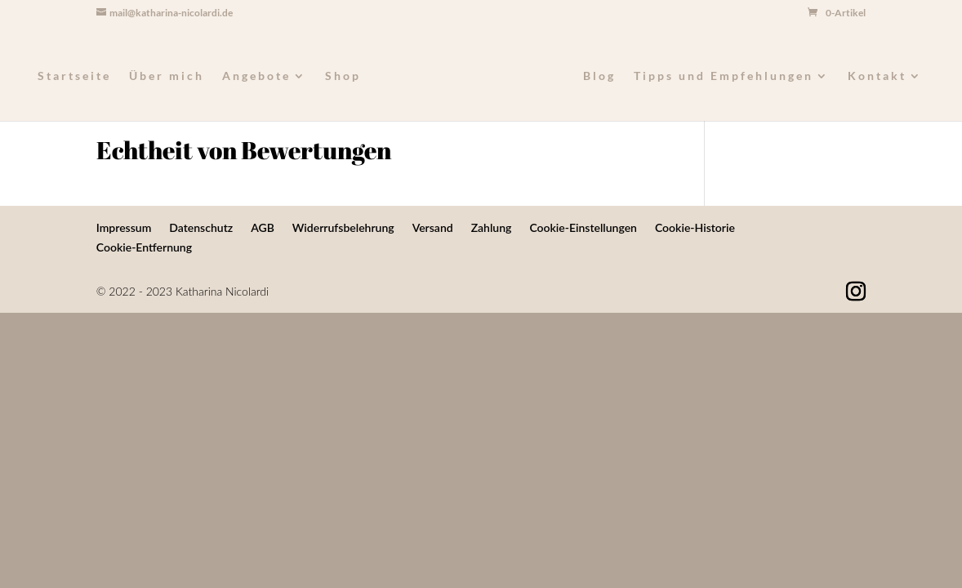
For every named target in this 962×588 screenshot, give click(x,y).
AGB (262, 227)
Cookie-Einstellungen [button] (583, 227)
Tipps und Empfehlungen (723, 76)
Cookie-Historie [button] (695, 227)
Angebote (256, 76)
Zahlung (491, 227)
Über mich (166, 76)
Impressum (124, 227)
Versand (432, 227)
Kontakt (877, 76)
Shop (343, 76)
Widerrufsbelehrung (343, 227)
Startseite (74, 76)
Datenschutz (201, 227)
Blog (599, 76)
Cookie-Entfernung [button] (144, 247)
